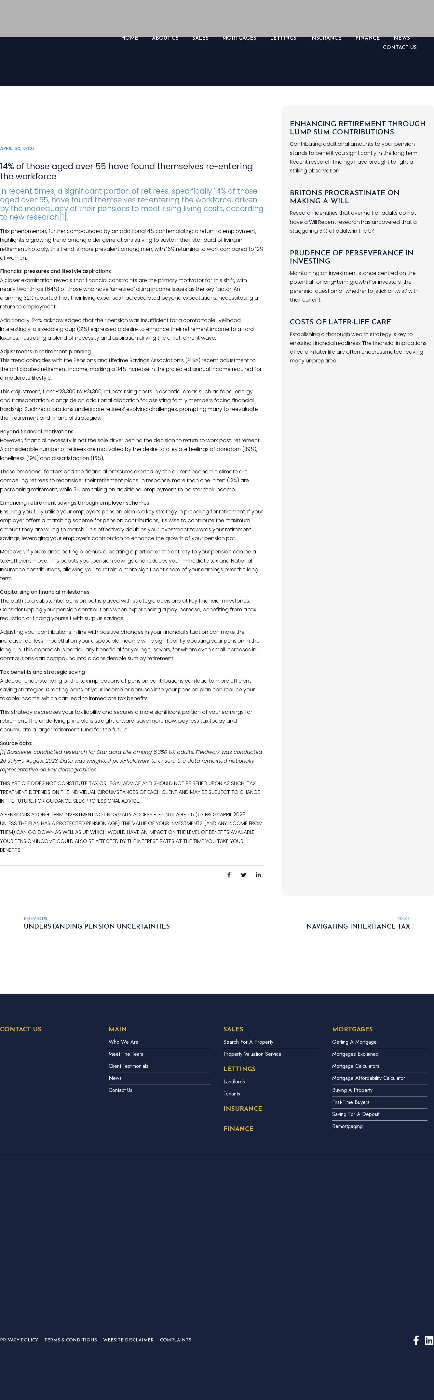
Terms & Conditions (70, 1340)
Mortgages (239, 38)
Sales (200, 38)
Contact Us (400, 47)
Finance (367, 38)
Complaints (175, 1340)
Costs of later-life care (340, 322)
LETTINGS (283, 38)
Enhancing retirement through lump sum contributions (358, 128)
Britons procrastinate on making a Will (345, 197)
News (402, 38)
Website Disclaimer (128, 1340)
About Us (165, 38)
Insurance (326, 38)
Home (129, 38)
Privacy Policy (19, 1340)
